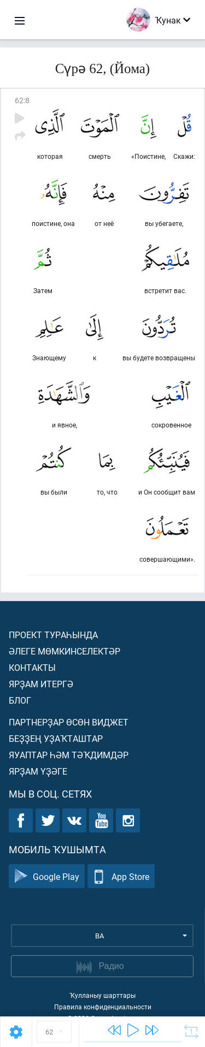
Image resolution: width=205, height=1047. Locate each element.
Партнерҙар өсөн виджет (68, 722)
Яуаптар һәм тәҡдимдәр (68, 754)
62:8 (22, 100)
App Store (121, 876)
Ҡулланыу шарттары (102, 995)
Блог (20, 700)
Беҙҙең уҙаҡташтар (56, 738)
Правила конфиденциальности (102, 1006)
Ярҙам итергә (41, 683)
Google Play (46, 876)
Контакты (32, 667)
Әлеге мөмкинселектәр (64, 651)
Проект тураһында (53, 634)
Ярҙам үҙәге (38, 771)
